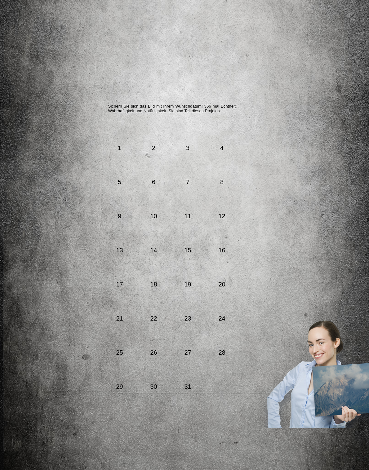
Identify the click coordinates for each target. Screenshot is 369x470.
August (173, 130)
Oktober (211, 130)
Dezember (252, 130)
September (192, 130)
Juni (149, 130)
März (113, 130)
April (126, 130)
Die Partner (186, 85)
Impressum (301, 158)
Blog (311, 106)
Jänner (86, 130)
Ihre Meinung (226, 85)
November (231, 130)
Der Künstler (146, 85)
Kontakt (301, 148)
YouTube (311, 82)
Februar (100, 130)
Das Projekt (105, 85)
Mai (137, 130)
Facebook (293, 84)
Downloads (316, 119)
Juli (160, 130)
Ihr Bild (267, 85)
